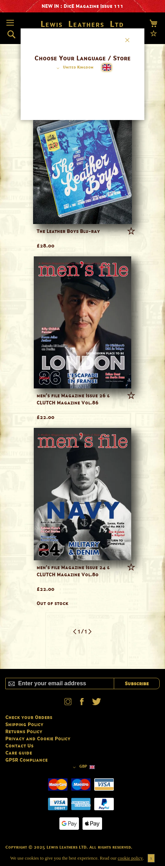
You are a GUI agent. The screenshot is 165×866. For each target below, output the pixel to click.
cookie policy (130, 858)
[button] (74, 68)
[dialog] (82, 433)
